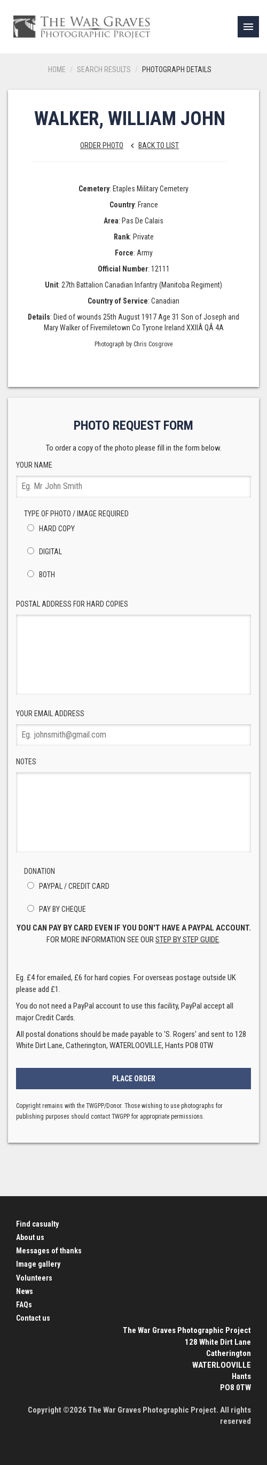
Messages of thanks (49, 1250)
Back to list (152, 145)
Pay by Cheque (55, 909)
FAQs (24, 1304)
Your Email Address (133, 727)
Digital (43, 551)
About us (30, 1237)
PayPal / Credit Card (66, 886)
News (24, 1291)
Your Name (133, 479)
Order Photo (101, 145)
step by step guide (187, 939)
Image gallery (38, 1264)
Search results (104, 69)
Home (57, 69)
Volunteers (34, 1278)
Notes (133, 804)
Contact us (33, 1318)
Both (39, 574)
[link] (248, 26)
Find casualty (37, 1224)
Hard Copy (49, 528)
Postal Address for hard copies (133, 647)
